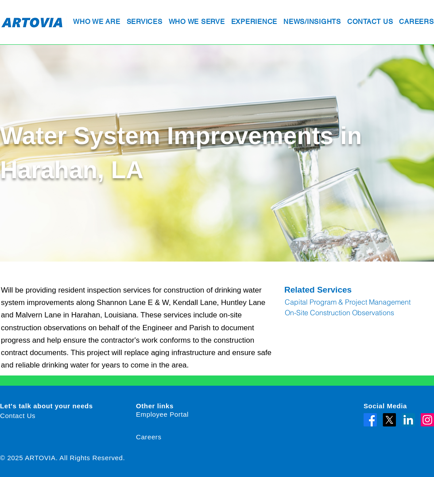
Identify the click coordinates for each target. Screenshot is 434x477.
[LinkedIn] (408, 419)
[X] (389, 419)
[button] (97, 22)
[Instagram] (427, 419)
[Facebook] (370, 419)
